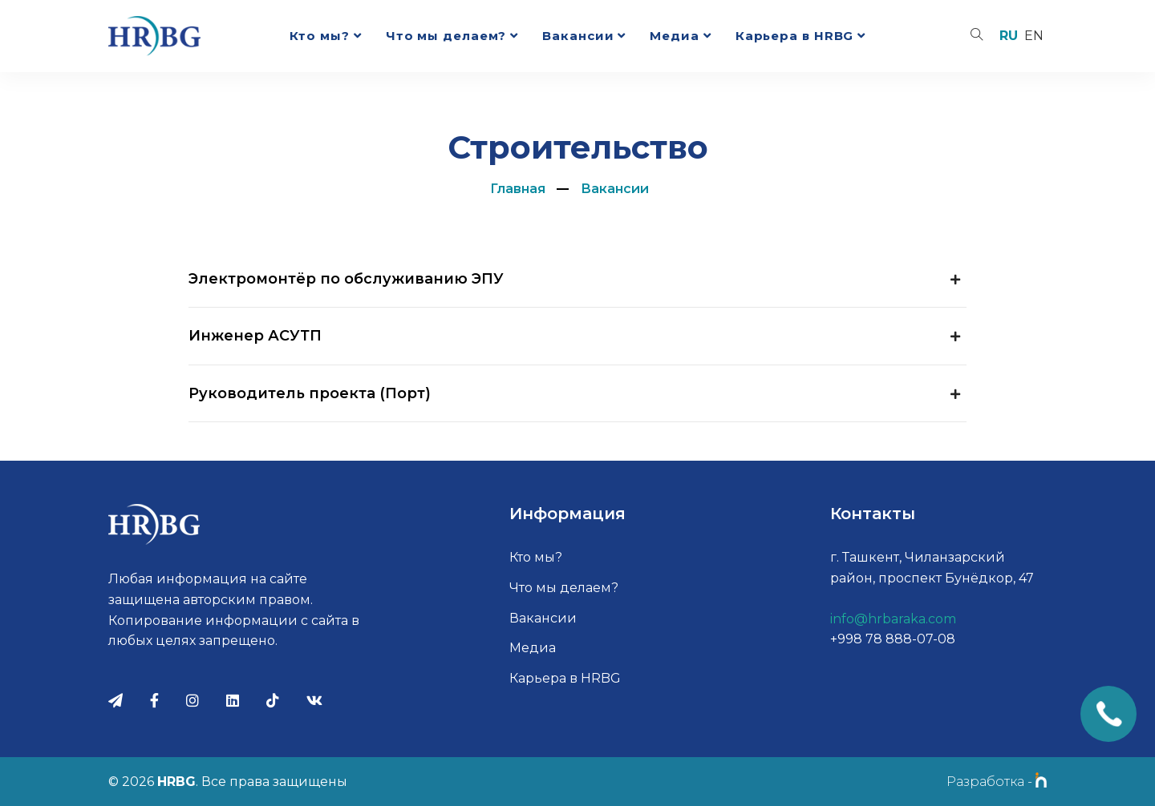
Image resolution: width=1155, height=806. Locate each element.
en (1034, 35)
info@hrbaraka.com (893, 619)
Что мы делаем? (446, 35)
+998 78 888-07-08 (892, 639)
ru (1008, 35)
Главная (517, 188)
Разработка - (996, 781)
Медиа (674, 35)
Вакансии (578, 35)
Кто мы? (319, 35)
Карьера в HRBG (795, 35)
